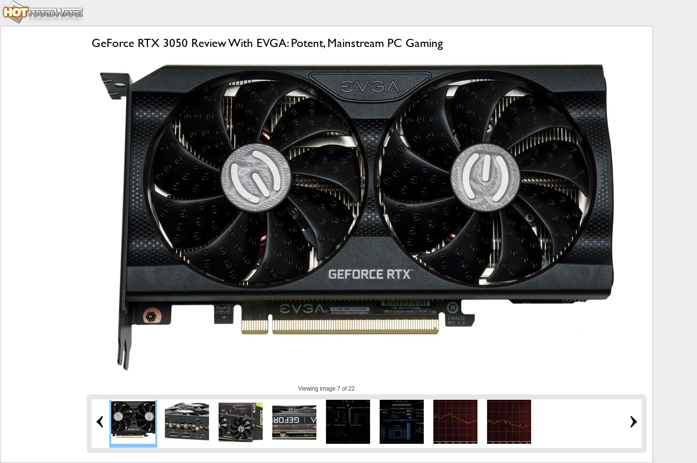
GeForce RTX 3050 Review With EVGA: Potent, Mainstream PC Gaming (267, 43)
